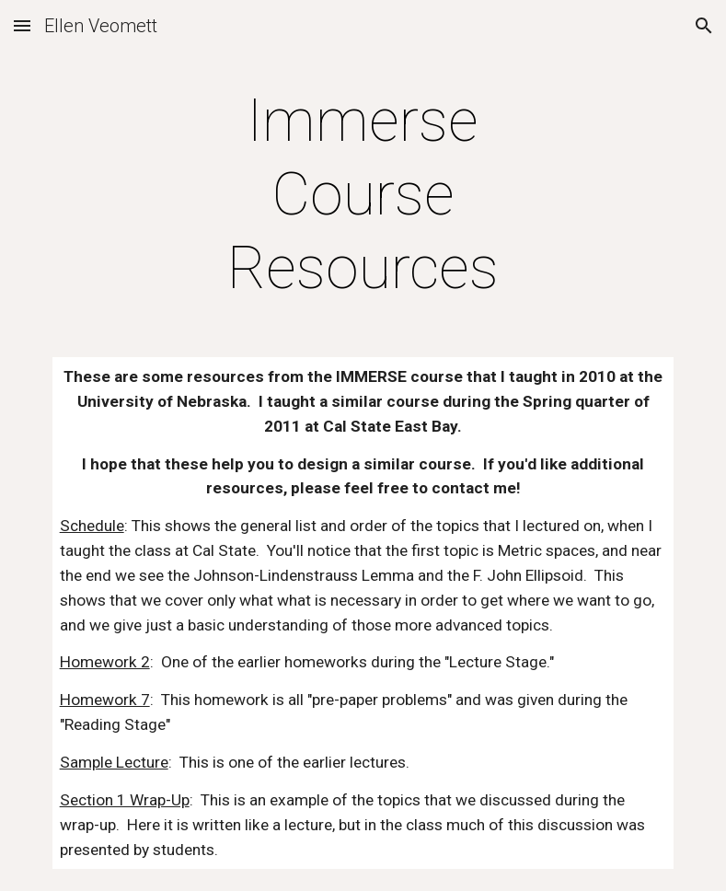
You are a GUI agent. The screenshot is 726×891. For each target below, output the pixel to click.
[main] (363, 195)
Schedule (92, 525)
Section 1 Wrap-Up (125, 800)
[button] (22, 25)
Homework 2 (105, 662)
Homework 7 (105, 699)
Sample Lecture (114, 762)
